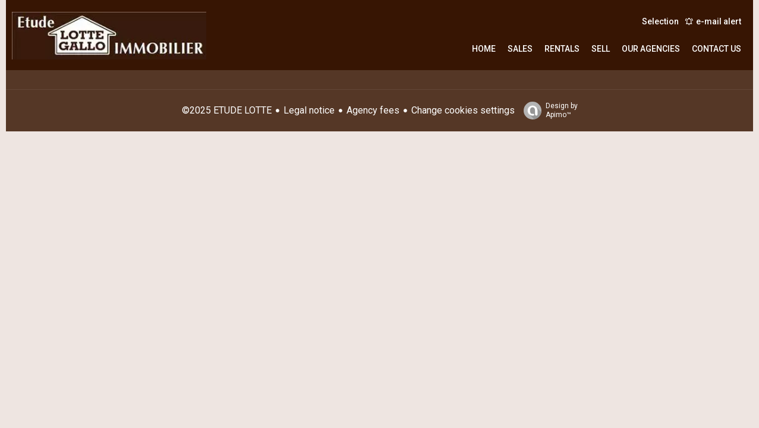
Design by (548, 110)
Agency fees (373, 110)
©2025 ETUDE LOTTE (227, 110)
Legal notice (309, 110)
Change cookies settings (463, 110)
